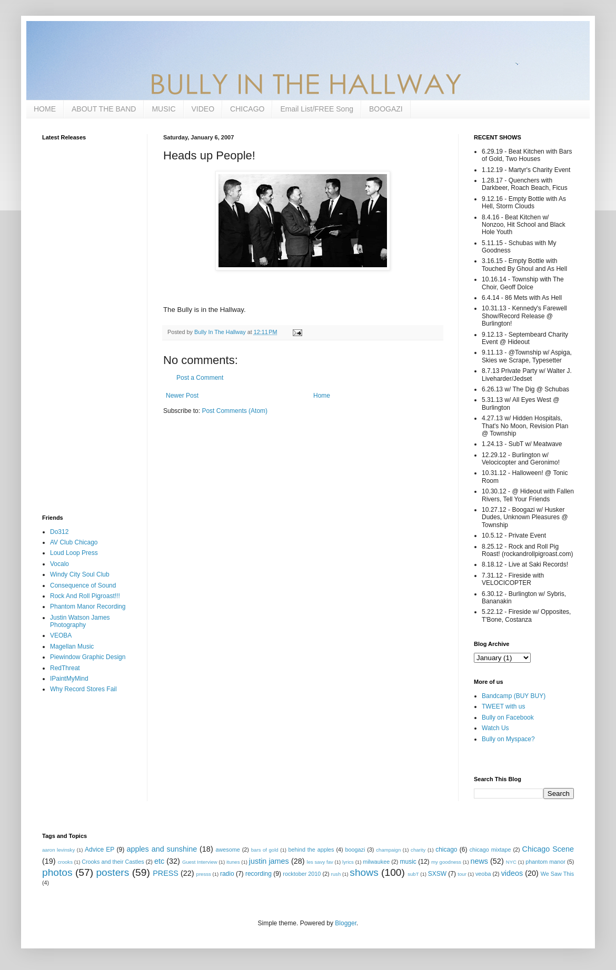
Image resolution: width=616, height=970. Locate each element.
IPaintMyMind (69, 678)
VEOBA (61, 635)
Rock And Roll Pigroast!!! (85, 596)
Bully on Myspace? (508, 739)
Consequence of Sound (83, 585)
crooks (65, 862)
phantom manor (545, 861)
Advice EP (99, 849)
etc (159, 861)
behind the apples (311, 849)
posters (112, 872)
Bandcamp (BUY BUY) (513, 696)
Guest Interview (199, 862)
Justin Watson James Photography (80, 621)
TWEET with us (503, 706)
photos (57, 872)
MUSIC (163, 109)
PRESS (165, 873)
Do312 (59, 531)
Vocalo (59, 564)
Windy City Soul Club (80, 574)
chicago (446, 849)
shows (364, 872)
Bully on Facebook (508, 717)
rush (336, 874)
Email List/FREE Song (316, 109)
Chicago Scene (548, 849)
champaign (388, 850)
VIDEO (203, 109)
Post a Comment (199, 377)
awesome (228, 849)
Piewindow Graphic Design (87, 657)
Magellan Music (72, 646)
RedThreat (65, 668)
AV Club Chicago (74, 542)
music (408, 861)
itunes (233, 862)
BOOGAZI (386, 109)
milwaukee (376, 861)
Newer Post (182, 395)
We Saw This (557, 874)
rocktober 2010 (302, 874)
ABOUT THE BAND (104, 109)
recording (258, 873)
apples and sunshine (161, 849)
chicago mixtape (490, 849)
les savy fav (320, 862)
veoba (483, 874)
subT (413, 874)
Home (321, 395)
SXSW (437, 873)
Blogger (345, 923)
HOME (45, 109)
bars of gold (265, 850)
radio (227, 873)
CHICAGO (247, 109)
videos (512, 873)
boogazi (355, 849)
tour (462, 874)
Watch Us (495, 728)
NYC (511, 862)
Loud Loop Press (74, 553)
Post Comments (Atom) (234, 411)
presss (203, 874)
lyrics (348, 862)
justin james (269, 861)
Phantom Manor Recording (87, 606)
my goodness (446, 862)
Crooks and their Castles (113, 861)
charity (418, 850)
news (479, 861)
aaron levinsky (58, 850)
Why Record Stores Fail (83, 689)
